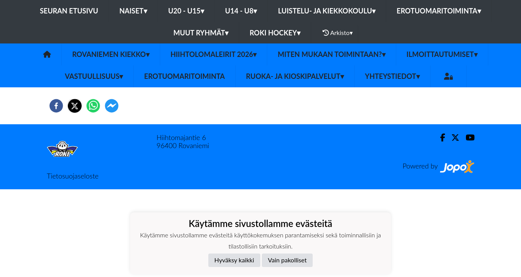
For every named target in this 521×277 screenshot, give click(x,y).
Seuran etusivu (69, 11)
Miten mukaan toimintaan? (331, 54)
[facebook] (56, 106)
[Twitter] (452, 137)
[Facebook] (439, 137)
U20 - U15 (186, 11)
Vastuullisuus (94, 76)
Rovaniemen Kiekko (110, 54)
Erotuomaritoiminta (439, 11)
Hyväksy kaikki (234, 260)
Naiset (133, 11)
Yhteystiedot (392, 76)
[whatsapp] (93, 106)
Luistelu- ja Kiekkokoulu (326, 11)
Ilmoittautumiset (442, 54)
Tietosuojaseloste (73, 176)
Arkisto (338, 32)
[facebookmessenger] (112, 106)
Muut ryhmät (200, 32)
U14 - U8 (241, 11)
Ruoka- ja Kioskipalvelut (295, 76)
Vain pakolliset (287, 260)
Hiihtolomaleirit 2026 (214, 54)
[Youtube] (466, 137)
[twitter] (75, 106)
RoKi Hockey (275, 32)
